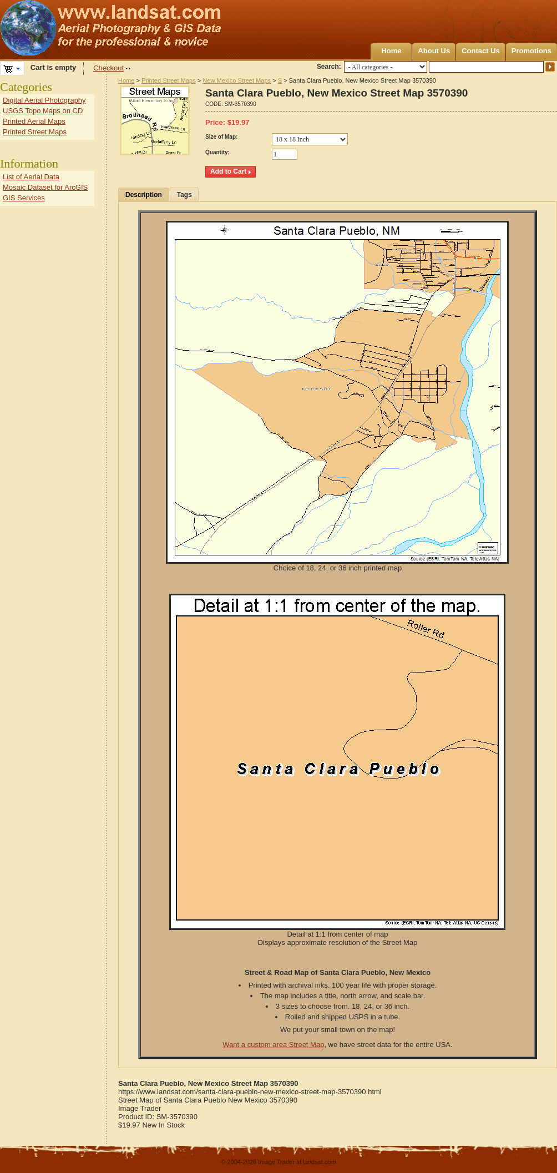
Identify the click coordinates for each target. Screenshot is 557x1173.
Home (391, 51)
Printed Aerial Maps (34, 121)
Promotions (531, 51)
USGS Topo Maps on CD (43, 111)
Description (143, 195)
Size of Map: (221, 137)
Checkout (108, 68)
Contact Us (481, 51)
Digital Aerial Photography (44, 100)
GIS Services (24, 198)
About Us (434, 51)
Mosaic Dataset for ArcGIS (45, 187)
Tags (184, 195)
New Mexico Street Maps (236, 80)
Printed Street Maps (168, 80)
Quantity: (217, 152)
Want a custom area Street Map (273, 1044)
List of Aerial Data (31, 177)
